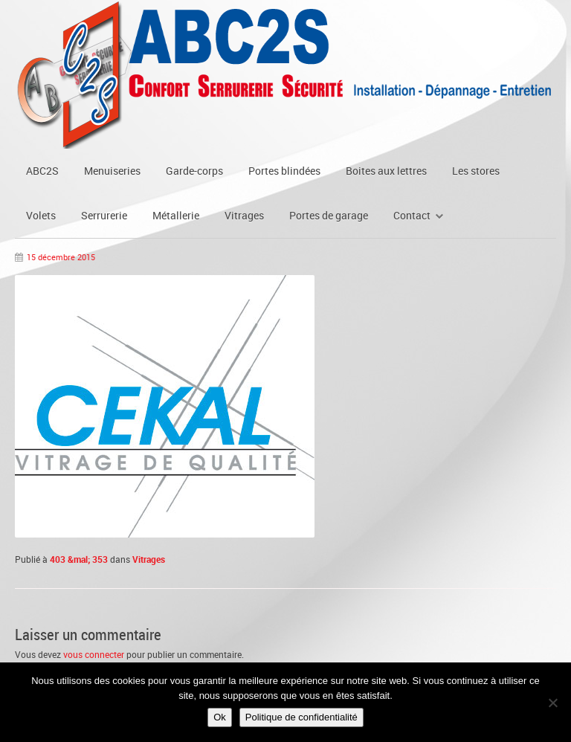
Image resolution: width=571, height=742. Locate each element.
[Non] (552, 702)
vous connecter (93, 654)
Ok (219, 717)
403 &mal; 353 (79, 559)
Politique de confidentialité (301, 717)
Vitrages (148, 559)
